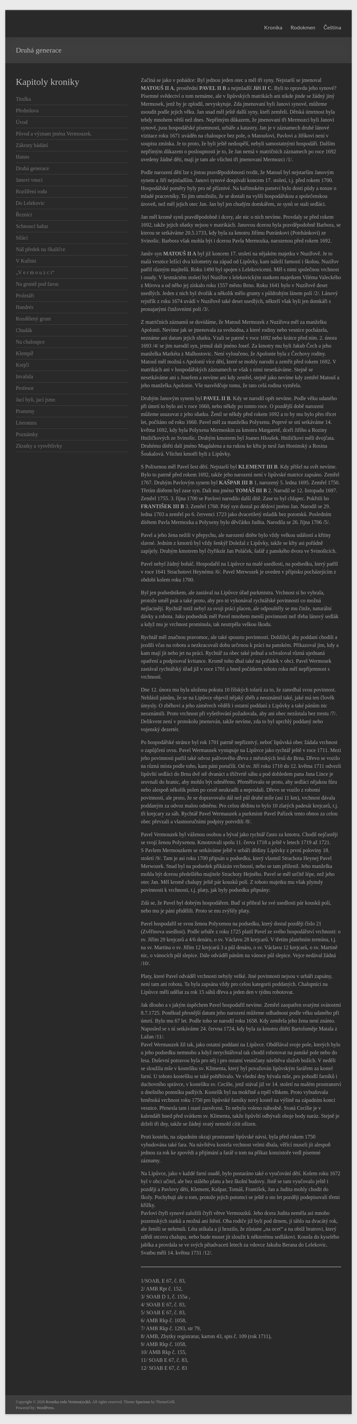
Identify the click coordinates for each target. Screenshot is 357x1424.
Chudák (24, 330)
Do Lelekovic (30, 203)
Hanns (22, 157)
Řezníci (24, 214)
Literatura (26, 423)
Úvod (22, 122)
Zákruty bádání (32, 145)
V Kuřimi (26, 261)
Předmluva (27, 110)
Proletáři (25, 295)
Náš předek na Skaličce (40, 249)
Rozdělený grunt (33, 318)
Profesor (25, 388)
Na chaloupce (30, 342)
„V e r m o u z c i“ (35, 272)
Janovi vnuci (29, 180)
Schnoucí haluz (32, 226)
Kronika (273, 27)
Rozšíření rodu (31, 191)
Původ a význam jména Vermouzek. (54, 133)
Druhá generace (32, 168)
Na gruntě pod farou (37, 284)
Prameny (25, 411)
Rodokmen (303, 27)
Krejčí (22, 365)
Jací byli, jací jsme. (36, 399)
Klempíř (24, 353)
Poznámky (27, 434)
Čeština (332, 27)
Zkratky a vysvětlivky (39, 446)
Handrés (24, 307)
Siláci (22, 238)
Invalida (24, 376)
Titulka (23, 99)
